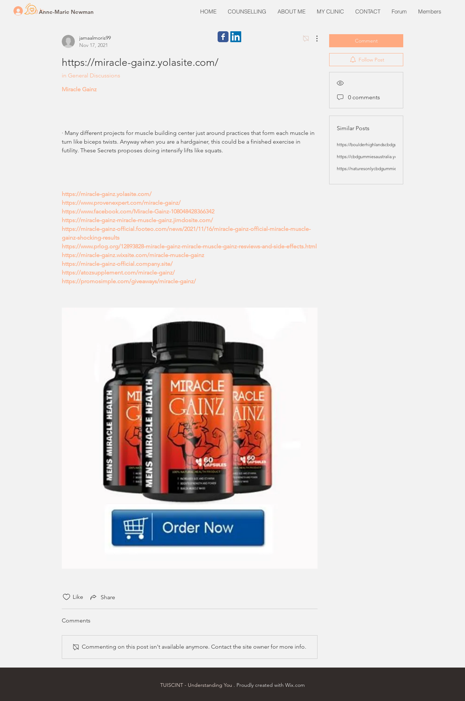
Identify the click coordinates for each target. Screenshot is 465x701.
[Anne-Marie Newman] (66, 11)
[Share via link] (102, 597)
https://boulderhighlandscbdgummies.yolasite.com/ (387, 144)
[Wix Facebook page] (223, 36)
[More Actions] (313, 38)
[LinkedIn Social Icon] (235, 36)
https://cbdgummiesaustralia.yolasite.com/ (377, 156)
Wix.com (295, 685)
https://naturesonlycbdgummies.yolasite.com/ (381, 168)
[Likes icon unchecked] (66, 597)
